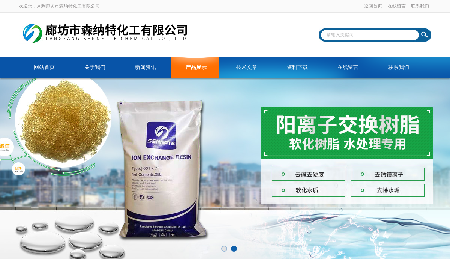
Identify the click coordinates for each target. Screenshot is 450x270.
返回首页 (373, 6)
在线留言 (397, 6)
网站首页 (44, 67)
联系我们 (420, 6)
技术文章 (246, 67)
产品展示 (196, 67)
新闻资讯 (145, 67)
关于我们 (94, 67)
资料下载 (297, 67)
